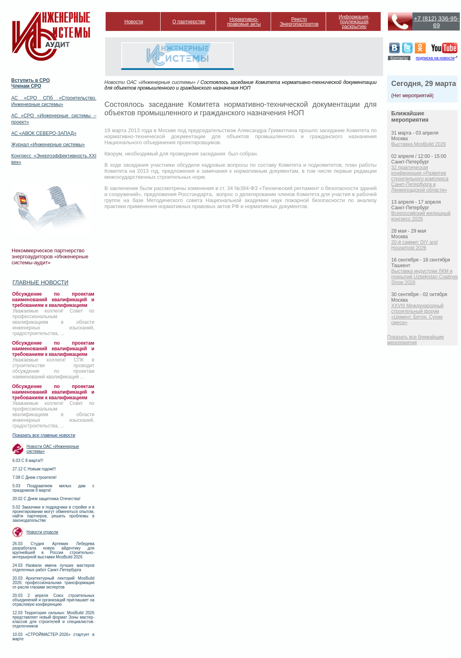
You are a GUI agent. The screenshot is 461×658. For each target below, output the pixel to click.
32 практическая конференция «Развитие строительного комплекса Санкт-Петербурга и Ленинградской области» (419, 179)
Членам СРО (26, 86)
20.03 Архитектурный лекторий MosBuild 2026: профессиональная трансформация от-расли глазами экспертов (53, 582)
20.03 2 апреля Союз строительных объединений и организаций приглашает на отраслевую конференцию (53, 600)
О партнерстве (188, 22)
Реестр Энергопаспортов (298, 21)
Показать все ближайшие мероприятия (415, 339)
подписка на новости (435, 58)
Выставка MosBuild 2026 (418, 144)
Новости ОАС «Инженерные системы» (53, 449)
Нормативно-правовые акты (244, 21)
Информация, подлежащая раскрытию (354, 21)
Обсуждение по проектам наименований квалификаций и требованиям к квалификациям (53, 299)
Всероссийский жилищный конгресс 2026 (421, 216)
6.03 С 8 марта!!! (27, 460)
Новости (133, 22)
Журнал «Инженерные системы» (48, 144)
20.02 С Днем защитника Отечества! (46, 499)
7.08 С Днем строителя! (34, 477)
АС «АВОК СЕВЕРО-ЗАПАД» (43, 133)
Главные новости (40, 282)
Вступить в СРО (30, 80)
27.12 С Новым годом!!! (34, 469)
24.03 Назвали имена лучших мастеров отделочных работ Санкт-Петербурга (53, 567)
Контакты (399, 58)
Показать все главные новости (43, 435)
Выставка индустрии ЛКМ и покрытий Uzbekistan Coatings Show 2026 (424, 276)
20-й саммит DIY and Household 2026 (414, 245)
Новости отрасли (42, 532)
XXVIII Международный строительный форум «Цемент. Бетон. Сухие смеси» (417, 314)
